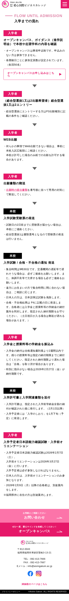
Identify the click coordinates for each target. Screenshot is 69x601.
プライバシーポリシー (11, 592)
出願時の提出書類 (16, 189)
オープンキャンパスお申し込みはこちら (30, 74)
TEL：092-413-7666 (34, 559)
